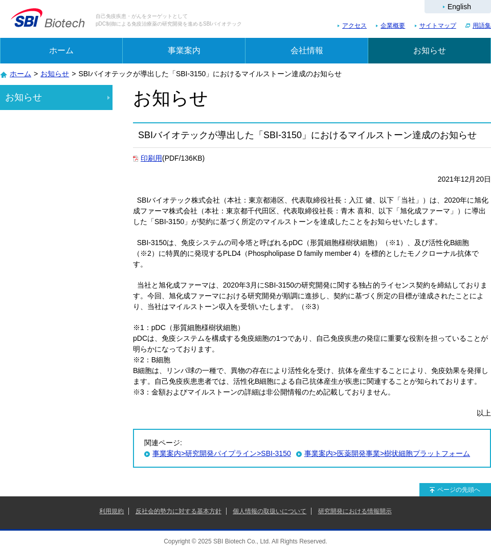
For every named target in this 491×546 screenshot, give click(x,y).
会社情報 (307, 50)
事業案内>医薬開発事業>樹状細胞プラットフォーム (387, 453)
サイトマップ (437, 25)
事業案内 (184, 50)
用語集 (482, 25)
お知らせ (429, 50)
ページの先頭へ (458, 489)
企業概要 (393, 25)
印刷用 (151, 158)
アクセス (354, 25)
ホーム (61, 50)
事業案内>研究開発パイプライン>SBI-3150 (221, 453)
